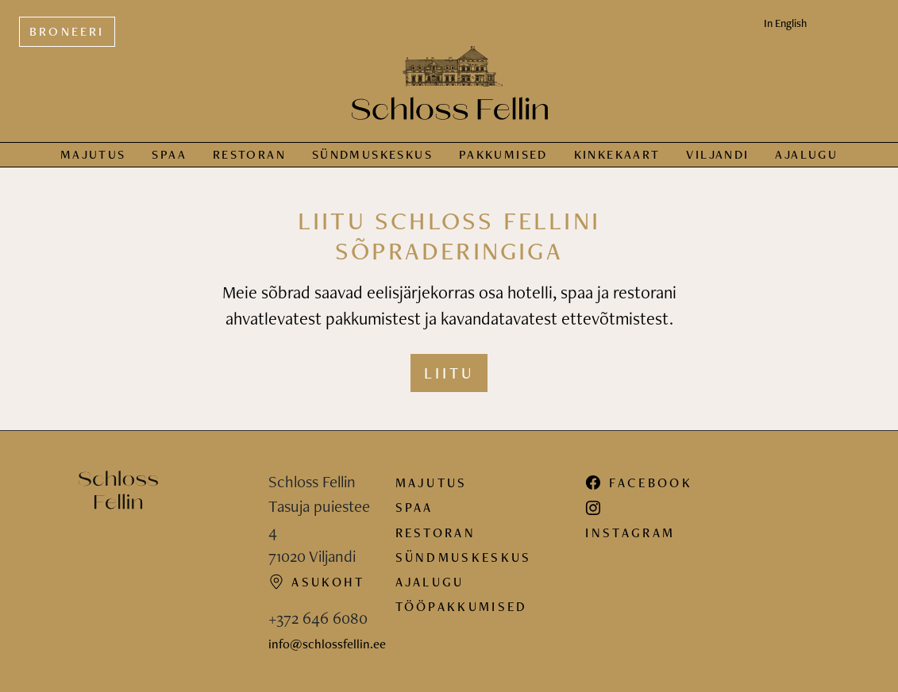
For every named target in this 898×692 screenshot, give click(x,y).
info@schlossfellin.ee (327, 643)
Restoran (249, 154)
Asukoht (316, 581)
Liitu (449, 373)
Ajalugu (806, 154)
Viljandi (717, 154)
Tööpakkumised (461, 606)
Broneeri (67, 31)
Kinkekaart (617, 154)
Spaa (169, 154)
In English (785, 23)
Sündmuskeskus (463, 557)
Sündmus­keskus (372, 154)
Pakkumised (503, 154)
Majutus (93, 154)
